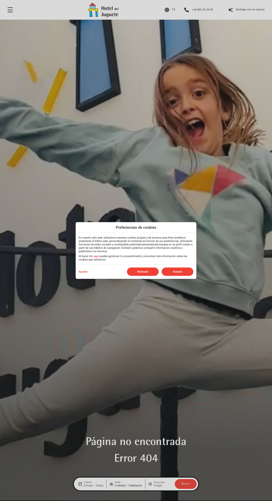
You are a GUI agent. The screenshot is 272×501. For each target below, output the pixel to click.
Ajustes (83, 271)
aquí (96, 256)
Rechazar (142, 271)
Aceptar (177, 271)
